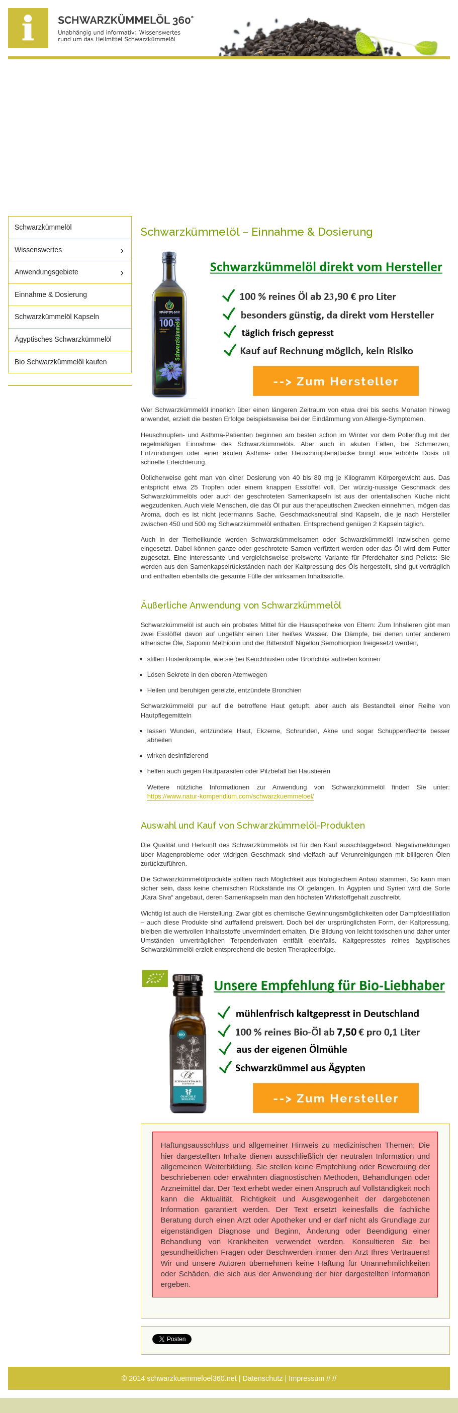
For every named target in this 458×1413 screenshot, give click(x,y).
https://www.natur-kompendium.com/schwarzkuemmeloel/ (230, 796)
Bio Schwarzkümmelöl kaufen (61, 362)
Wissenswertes (38, 250)
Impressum (306, 1378)
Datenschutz (262, 1378)
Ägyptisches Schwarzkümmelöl (63, 339)
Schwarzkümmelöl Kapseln (57, 317)
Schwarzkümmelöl (43, 227)
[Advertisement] (229, 137)
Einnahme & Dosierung (51, 294)
